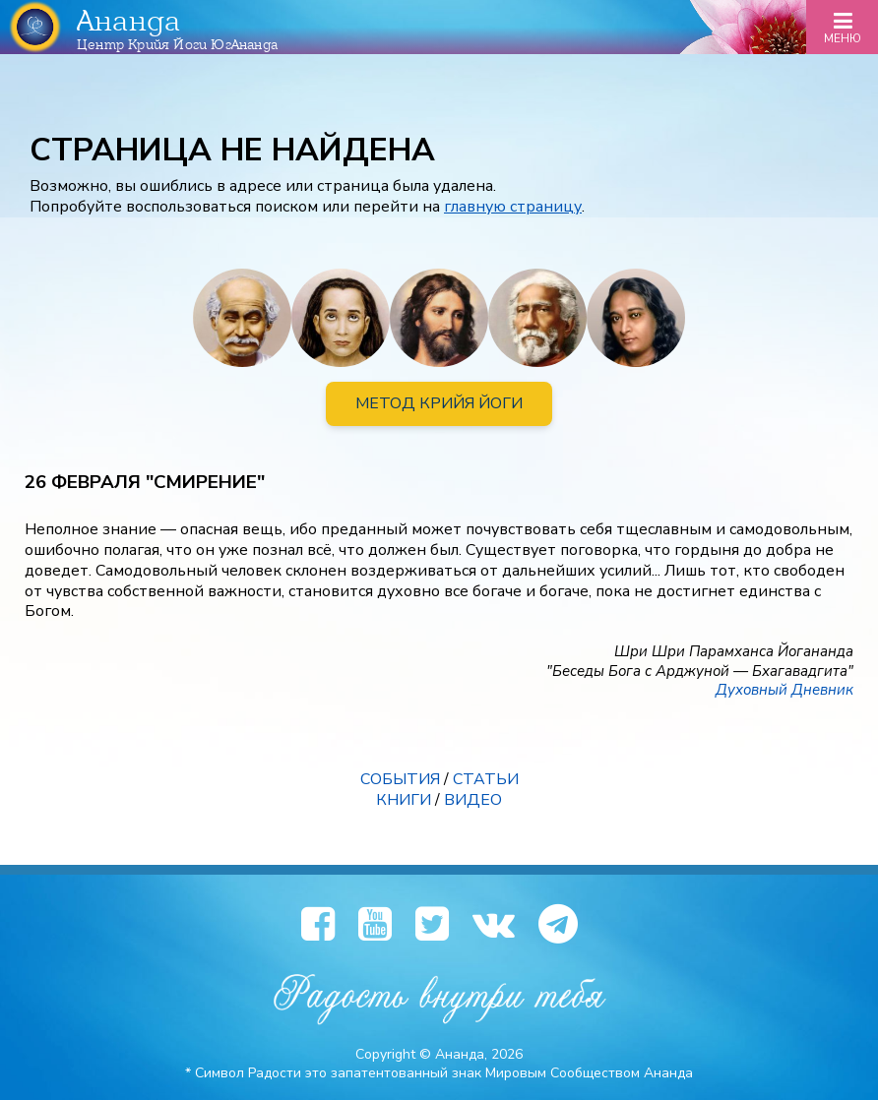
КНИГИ (403, 800)
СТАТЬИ (486, 779)
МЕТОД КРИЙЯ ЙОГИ (439, 403)
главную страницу (513, 206)
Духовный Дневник (784, 690)
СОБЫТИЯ (400, 779)
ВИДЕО (473, 800)
